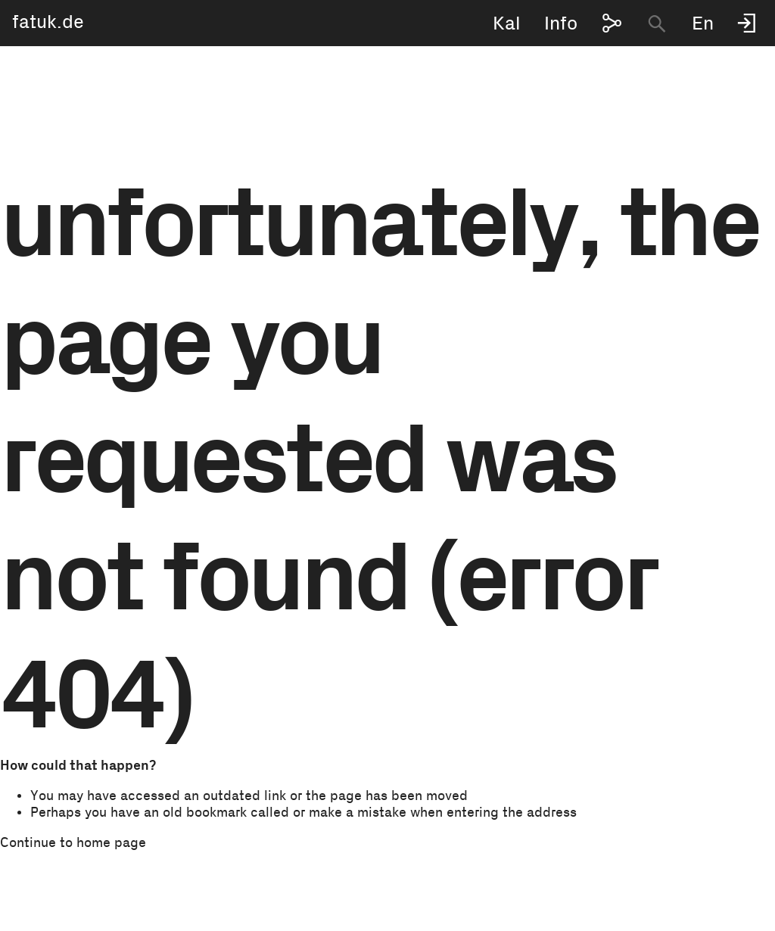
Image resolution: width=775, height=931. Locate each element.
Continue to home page (73, 843)
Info (560, 24)
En (703, 24)
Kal (507, 24)
